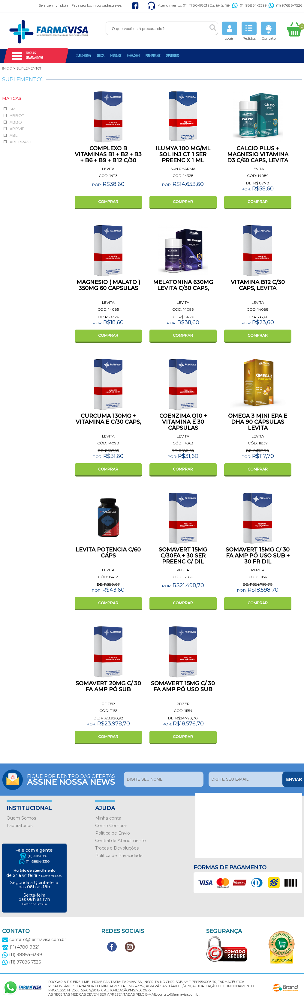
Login (229, 31)
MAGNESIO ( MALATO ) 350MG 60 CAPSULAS (108, 285)
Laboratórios (19, 825)
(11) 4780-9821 (38, 856)
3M (13, 108)
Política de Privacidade (119, 855)
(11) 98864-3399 (249, 5)
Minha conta (108, 818)
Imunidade (116, 55)
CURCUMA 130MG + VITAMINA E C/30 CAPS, (108, 419)
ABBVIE (17, 128)
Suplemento (172, 55)
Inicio (7, 68)
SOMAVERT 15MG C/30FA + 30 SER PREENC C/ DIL (183, 555)
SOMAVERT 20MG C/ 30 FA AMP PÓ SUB (108, 686)
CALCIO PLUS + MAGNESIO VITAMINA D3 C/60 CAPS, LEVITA (257, 154)
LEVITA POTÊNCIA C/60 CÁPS (108, 552)
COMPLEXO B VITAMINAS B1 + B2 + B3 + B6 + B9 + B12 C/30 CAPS (108, 157)
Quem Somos (21, 818)
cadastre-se (111, 5)
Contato (268, 31)
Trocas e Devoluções (117, 848)
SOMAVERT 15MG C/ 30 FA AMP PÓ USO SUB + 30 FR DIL (258, 555)
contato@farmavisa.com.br (34, 939)
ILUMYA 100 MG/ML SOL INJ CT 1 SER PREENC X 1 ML (182, 154)
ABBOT (17, 115)
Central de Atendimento (120, 840)
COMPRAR (108, 201)
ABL (13, 135)
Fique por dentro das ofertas (74, 779)
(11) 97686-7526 (285, 5)
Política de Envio (112, 833)
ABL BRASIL (21, 141)
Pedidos (249, 31)
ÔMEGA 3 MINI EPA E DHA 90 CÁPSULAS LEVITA (257, 422)
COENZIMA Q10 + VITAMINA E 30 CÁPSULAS (183, 422)
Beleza (100, 55)
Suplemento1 (84, 55)
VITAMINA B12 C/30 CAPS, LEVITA (258, 285)
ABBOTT (18, 122)
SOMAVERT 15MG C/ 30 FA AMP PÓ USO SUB (183, 686)
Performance (153, 55)
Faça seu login (83, 5)
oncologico (133, 55)
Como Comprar (111, 825)
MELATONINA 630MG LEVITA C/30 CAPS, (183, 285)
